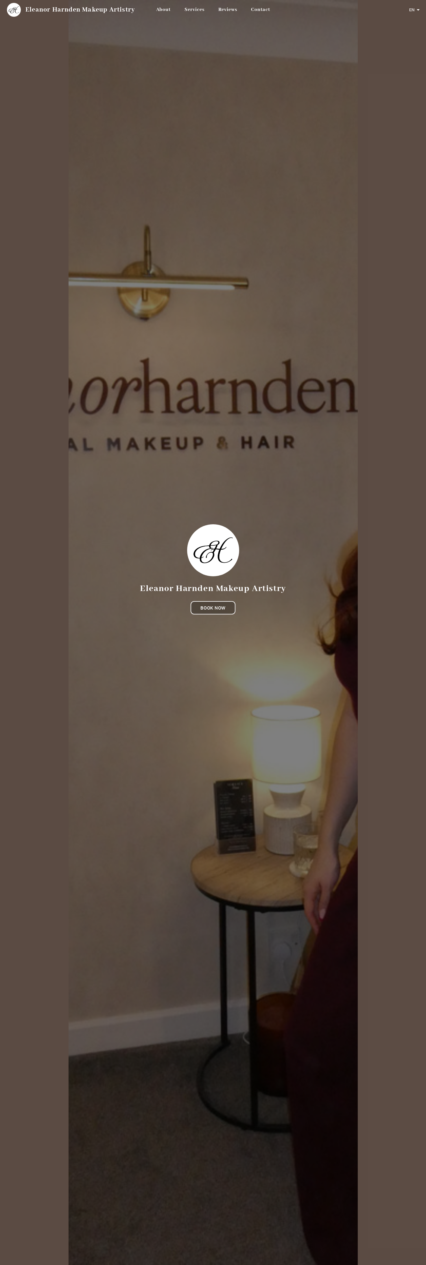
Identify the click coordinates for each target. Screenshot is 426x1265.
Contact (260, 10)
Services (194, 10)
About (163, 10)
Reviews (227, 10)
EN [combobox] (411, 9)
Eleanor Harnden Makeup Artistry (80, 10)
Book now (213, 608)
